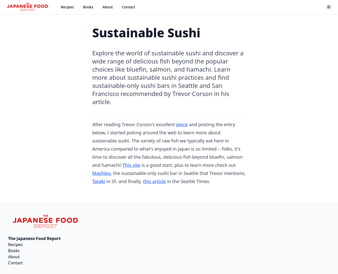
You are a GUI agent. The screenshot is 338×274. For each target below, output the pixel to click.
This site (131, 165)
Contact (128, 7)
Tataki (98, 181)
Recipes (67, 7)
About (108, 7)
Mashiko (101, 173)
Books (88, 7)
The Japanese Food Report (34, 238)
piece (182, 124)
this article (154, 181)
